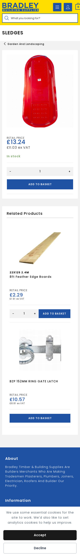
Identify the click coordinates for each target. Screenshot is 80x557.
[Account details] (68, 7)
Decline (40, 548)
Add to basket (40, 184)
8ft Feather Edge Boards (31, 277)
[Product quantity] (40, 171)
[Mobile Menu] (57, 7)
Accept (40, 535)
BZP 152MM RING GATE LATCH (34, 381)
